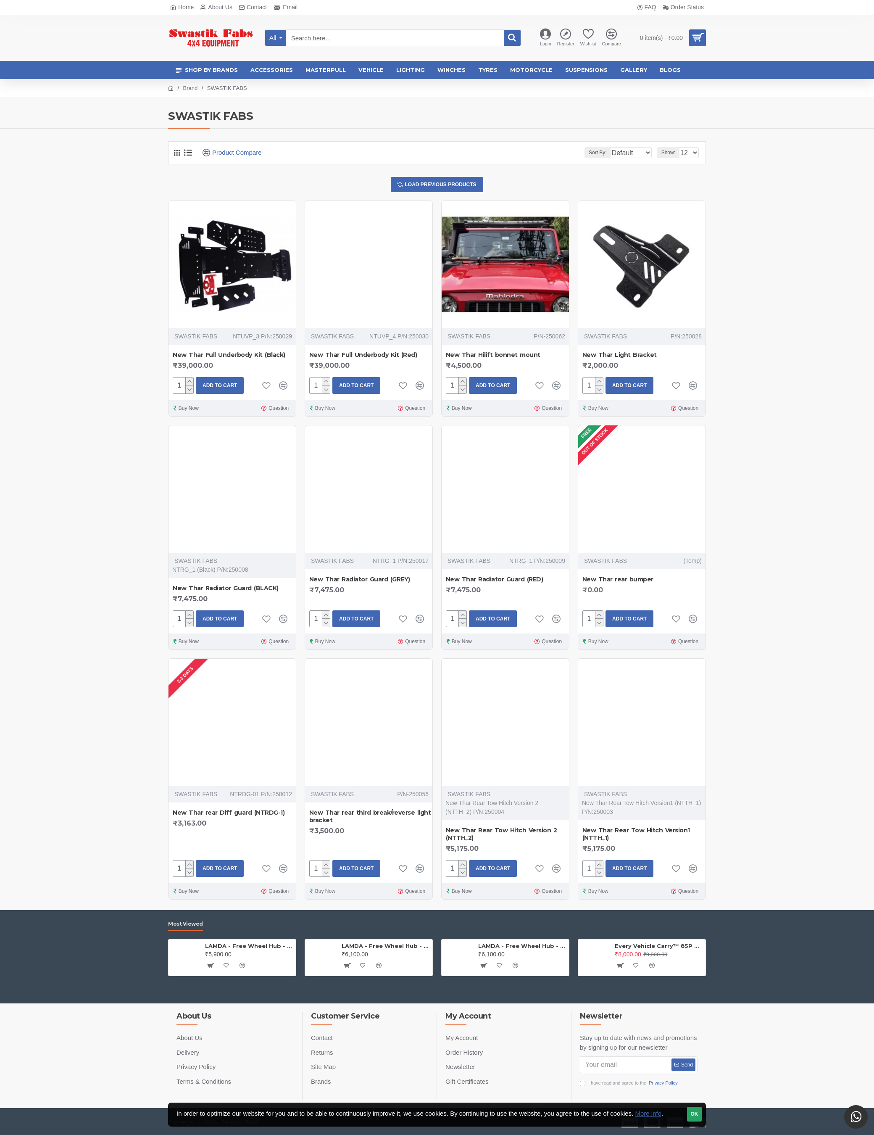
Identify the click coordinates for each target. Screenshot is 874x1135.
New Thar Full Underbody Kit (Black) (229, 357)
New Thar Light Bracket (619, 357)
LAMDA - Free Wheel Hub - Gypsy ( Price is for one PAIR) (385, 945)
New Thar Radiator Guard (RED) (494, 581)
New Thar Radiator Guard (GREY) (359, 581)
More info (648, 1113)
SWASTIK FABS (195, 338)
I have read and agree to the (629, 1083)
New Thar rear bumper (617, 581)
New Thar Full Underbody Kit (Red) (363, 357)
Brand (190, 88)
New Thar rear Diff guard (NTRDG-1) (228, 814)
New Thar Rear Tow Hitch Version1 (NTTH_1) (636, 836)
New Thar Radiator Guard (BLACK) (226, 590)
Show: (671, 153)
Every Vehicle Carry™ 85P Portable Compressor (659, 945)
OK (694, 1114)
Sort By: (591, 153)
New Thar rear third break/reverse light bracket (370, 818)
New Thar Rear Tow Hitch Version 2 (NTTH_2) (501, 836)
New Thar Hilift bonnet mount (493, 357)
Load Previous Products (440, 185)
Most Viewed (185, 924)
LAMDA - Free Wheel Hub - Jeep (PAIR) (249, 945)
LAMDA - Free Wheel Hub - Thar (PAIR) (522, 945)
